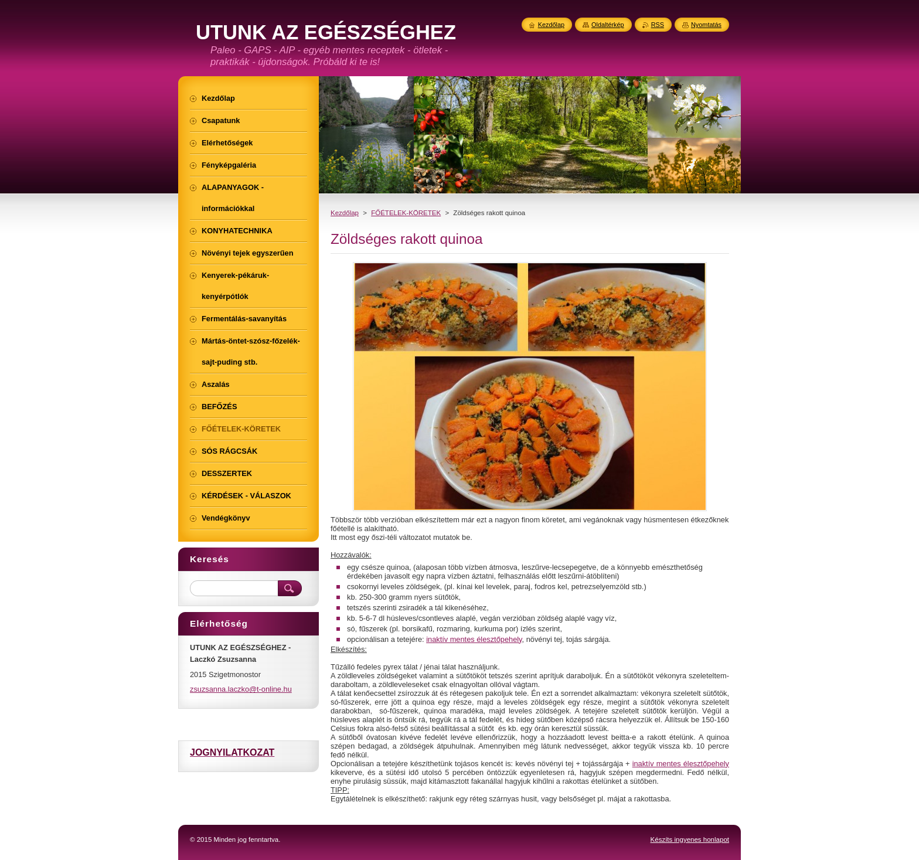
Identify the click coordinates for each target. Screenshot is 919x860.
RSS (657, 24)
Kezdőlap (345, 212)
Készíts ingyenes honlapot (690, 839)
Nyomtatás (706, 24)
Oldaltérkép (607, 24)
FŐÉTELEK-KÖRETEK (406, 212)
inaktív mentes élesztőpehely (474, 639)
